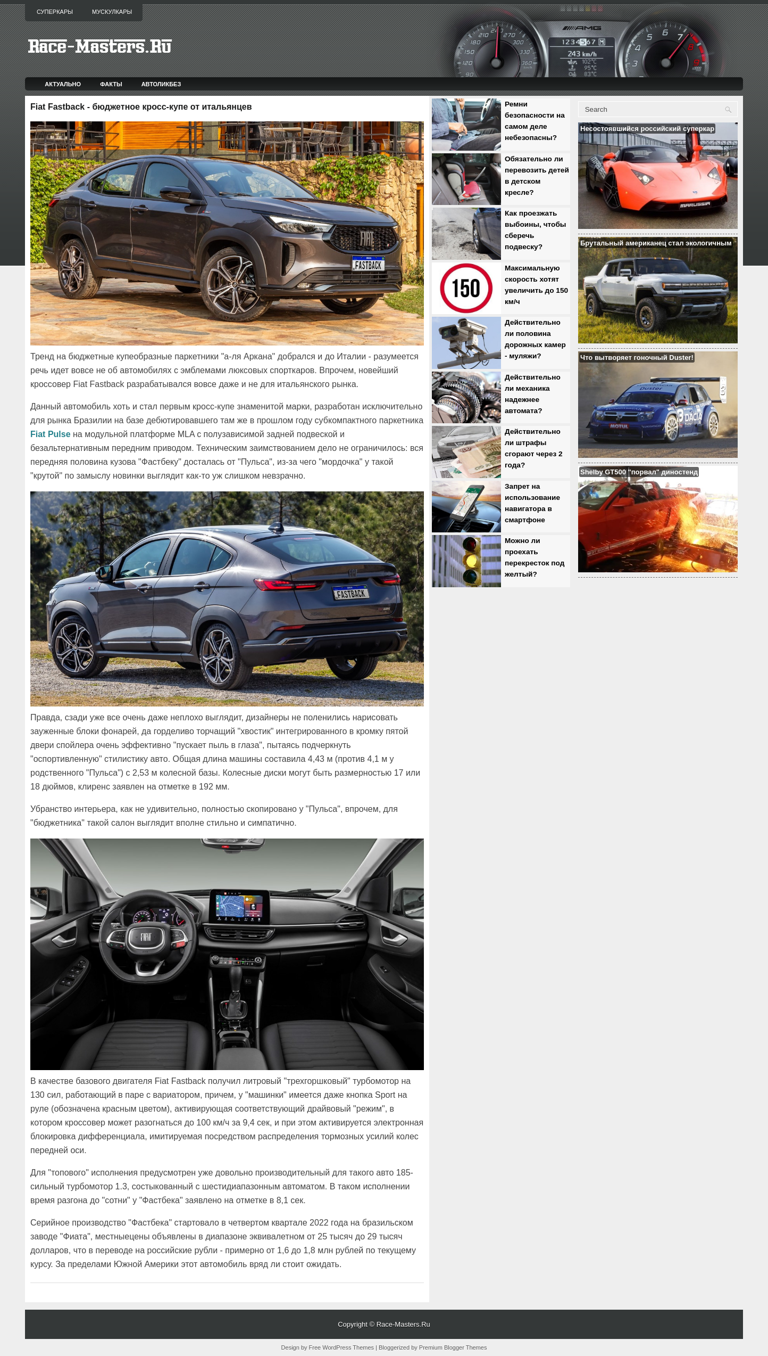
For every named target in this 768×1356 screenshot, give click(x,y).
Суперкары (55, 12)
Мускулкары (112, 12)
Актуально (63, 84)
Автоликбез (161, 84)
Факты (111, 84)
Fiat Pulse (50, 434)
